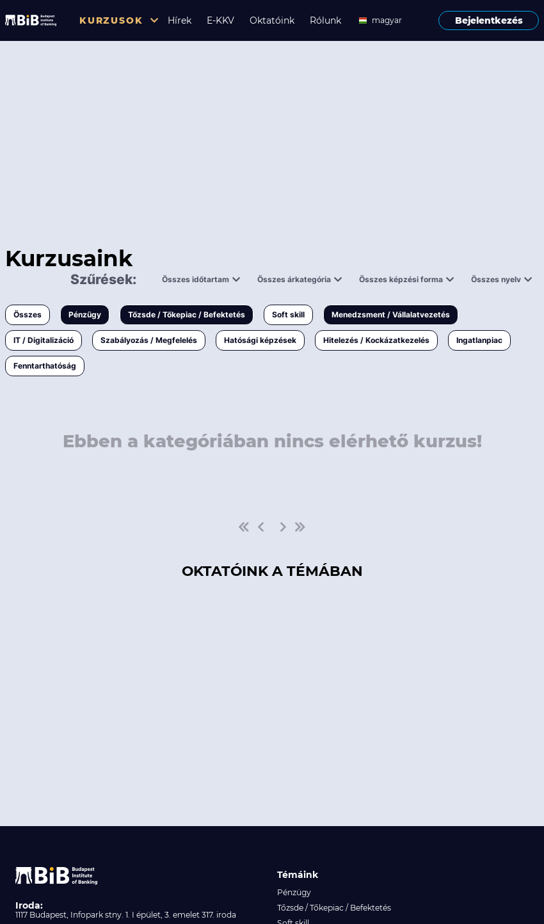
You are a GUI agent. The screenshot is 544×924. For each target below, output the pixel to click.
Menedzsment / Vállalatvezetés (391, 314)
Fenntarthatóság (44, 365)
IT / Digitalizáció (43, 340)
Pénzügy (84, 314)
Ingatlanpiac (479, 340)
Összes (27, 314)
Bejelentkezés (489, 20)
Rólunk (325, 20)
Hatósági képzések (260, 340)
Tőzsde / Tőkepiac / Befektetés (186, 314)
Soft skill (288, 314)
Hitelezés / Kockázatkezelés (376, 340)
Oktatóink (272, 20)
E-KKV (220, 20)
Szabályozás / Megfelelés (148, 340)
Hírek (179, 20)
